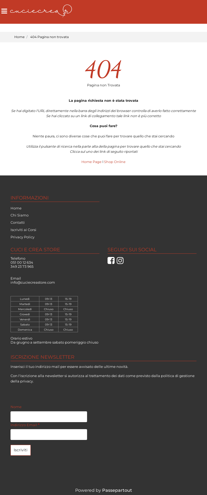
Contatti (18, 222)
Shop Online (115, 162)
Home (19, 37)
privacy (26, 381)
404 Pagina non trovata (49, 37)
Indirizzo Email (25, 424)
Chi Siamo (20, 215)
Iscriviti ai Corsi (23, 230)
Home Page (91, 162)
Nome (16, 407)
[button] (21, 450)
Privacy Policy (22, 237)
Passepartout (117, 490)
